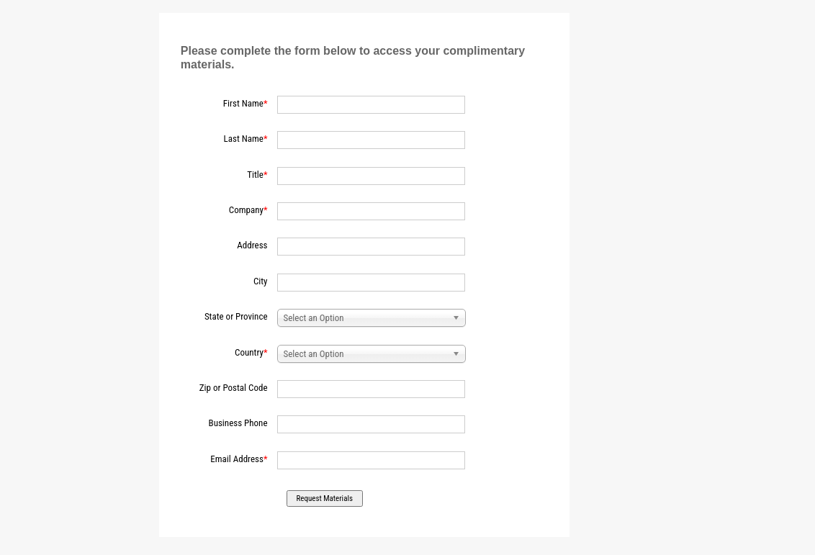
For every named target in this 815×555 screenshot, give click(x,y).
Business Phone (238, 423)
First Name (243, 103)
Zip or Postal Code (233, 387)
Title (255, 174)
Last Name (244, 138)
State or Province (236, 316)
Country (249, 352)
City (260, 281)
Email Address (237, 459)
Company (246, 209)
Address (252, 245)
